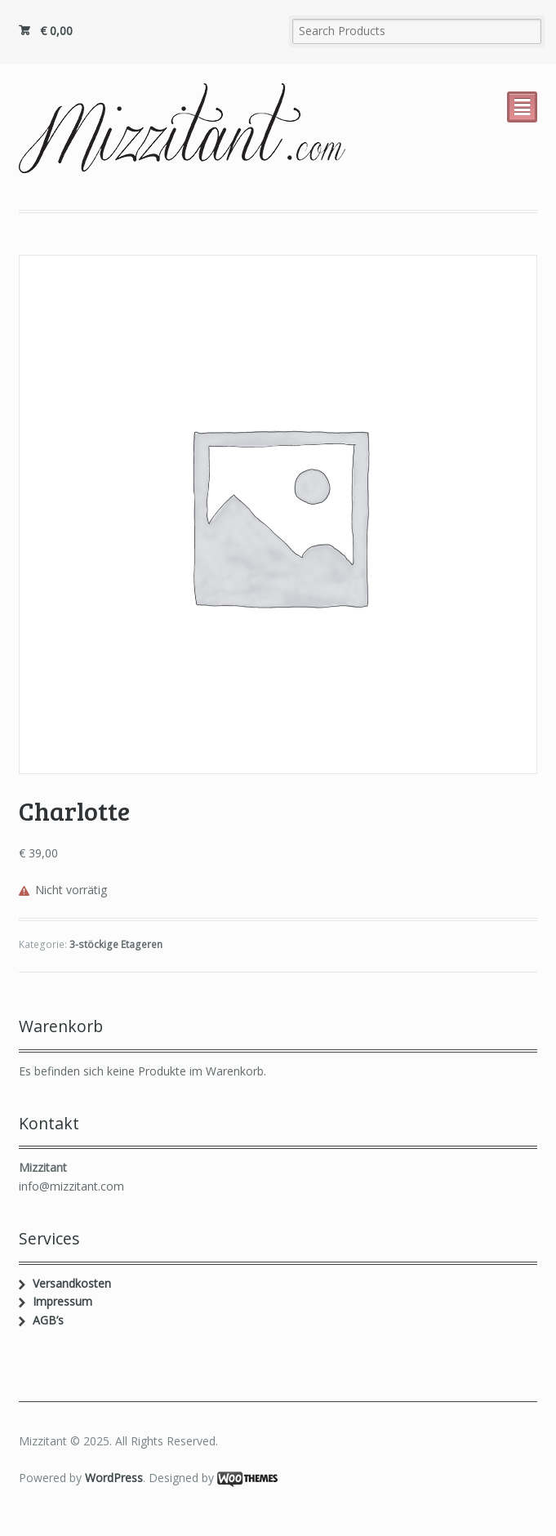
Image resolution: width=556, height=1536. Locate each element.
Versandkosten (72, 1283)
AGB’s (48, 1320)
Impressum (62, 1301)
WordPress (114, 1477)
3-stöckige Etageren (115, 944)
